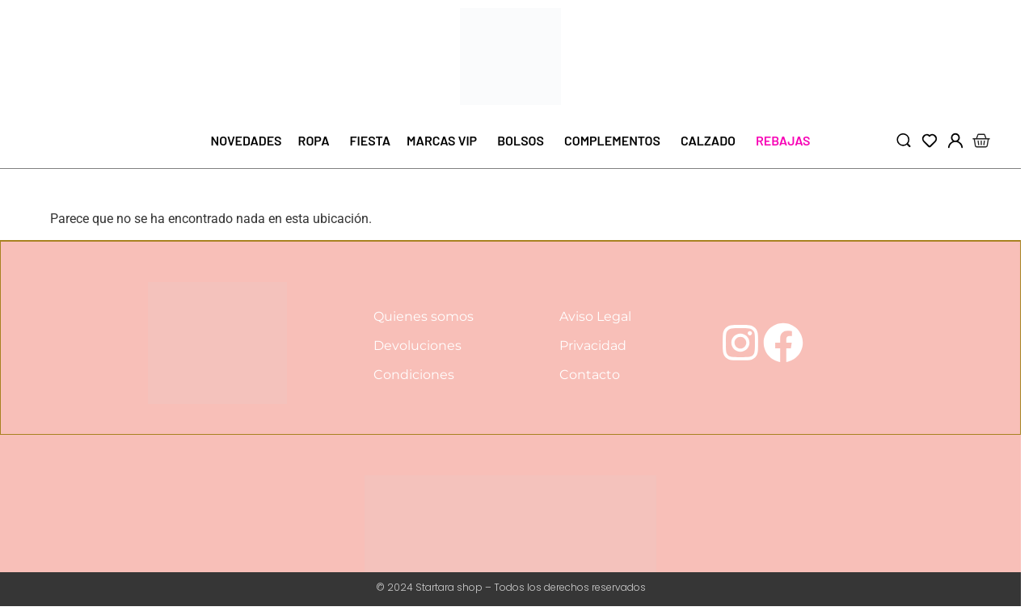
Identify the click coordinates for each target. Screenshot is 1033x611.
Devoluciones (417, 346)
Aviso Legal (595, 317)
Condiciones (413, 375)
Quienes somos (423, 317)
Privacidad (592, 346)
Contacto (589, 375)
